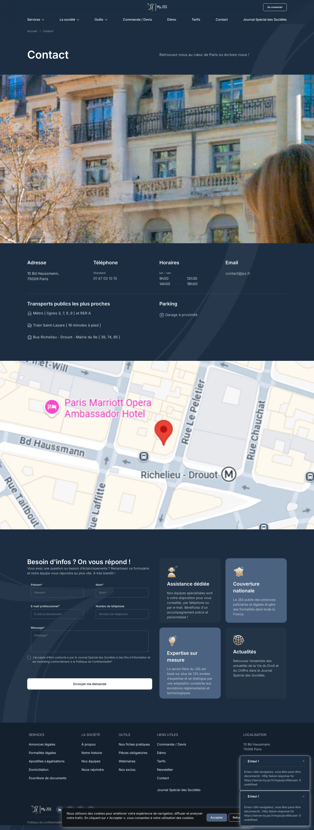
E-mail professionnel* (45, 606)
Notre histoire (92, 753)
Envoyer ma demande (89, 684)
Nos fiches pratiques (134, 744)
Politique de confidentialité (44, 822)
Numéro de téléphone (110, 606)
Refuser (238, 817)
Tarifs (196, 19)
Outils (99, 19)
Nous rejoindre (93, 770)
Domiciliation (38, 770)
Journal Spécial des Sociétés (265, 19)
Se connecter (275, 7)
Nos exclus (127, 770)
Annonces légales (42, 744)
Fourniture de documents (47, 778)
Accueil (32, 31)
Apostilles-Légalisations (46, 761)
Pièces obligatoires (133, 753)
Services (33, 19)
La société (67, 19)
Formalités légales (42, 753)
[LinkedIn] (59, 809)
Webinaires (127, 761)
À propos (89, 744)
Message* (38, 627)
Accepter (216, 817)
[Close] (303, 761)
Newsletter (165, 770)
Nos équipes (91, 761)
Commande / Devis (137, 19)
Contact (222, 19)
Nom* (99, 584)
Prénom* (36, 584)
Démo (171, 19)
